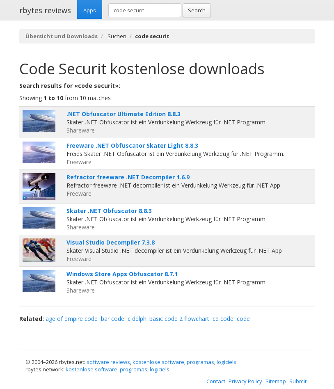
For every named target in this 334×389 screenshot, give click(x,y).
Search (197, 10)
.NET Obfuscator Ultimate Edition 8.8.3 (123, 114)
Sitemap (275, 381)
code (243, 319)
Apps (89, 10)
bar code (112, 319)
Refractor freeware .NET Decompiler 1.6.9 (128, 177)
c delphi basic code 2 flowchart (168, 319)
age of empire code (72, 319)
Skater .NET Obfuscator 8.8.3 (109, 211)
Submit (298, 381)
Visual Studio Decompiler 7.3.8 (110, 242)
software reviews (108, 362)
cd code (223, 319)
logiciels (226, 362)
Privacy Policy (245, 381)
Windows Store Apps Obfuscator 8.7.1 (122, 274)
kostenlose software (158, 362)
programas (200, 362)
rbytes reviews (45, 10)
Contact (215, 381)
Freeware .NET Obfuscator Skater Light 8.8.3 (132, 145)
